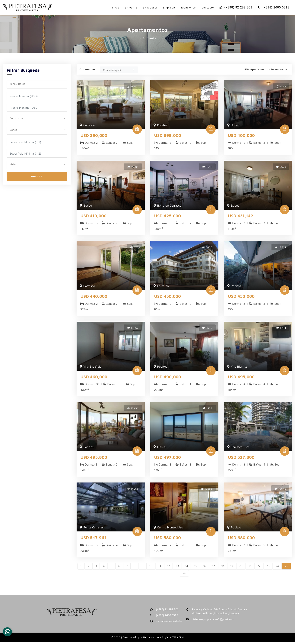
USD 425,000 (167, 215)
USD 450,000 (167, 296)
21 (250, 566)
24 (277, 566)
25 (286, 566)
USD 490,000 (167, 376)
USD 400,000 (241, 135)
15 (195, 566)
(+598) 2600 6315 (273, 7)
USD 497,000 (167, 457)
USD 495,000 (241, 376)
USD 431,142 (240, 215)
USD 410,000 (93, 215)
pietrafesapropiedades (169, 621)
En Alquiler (150, 7)
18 (222, 566)
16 (204, 566)
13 (177, 566)
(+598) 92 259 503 (236, 7)
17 (213, 566)
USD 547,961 (93, 537)
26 (184, 573)
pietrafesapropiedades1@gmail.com (213, 619)
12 (168, 566)
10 (150, 566)
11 (159, 566)
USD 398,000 (167, 135)
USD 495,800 (93, 457)
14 (186, 566)
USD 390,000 (93, 135)
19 (231, 566)
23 (268, 566)
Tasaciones (188, 7)
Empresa (169, 7)
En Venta (131, 7)
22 (258, 566)
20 (241, 566)
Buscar (37, 176)
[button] (37, 83)
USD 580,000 (167, 537)
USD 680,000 (241, 537)
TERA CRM (178, 637)
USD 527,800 (241, 457)
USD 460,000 (93, 376)
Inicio (115, 7)
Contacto (207, 7)
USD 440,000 (93, 296)
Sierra (147, 637)
